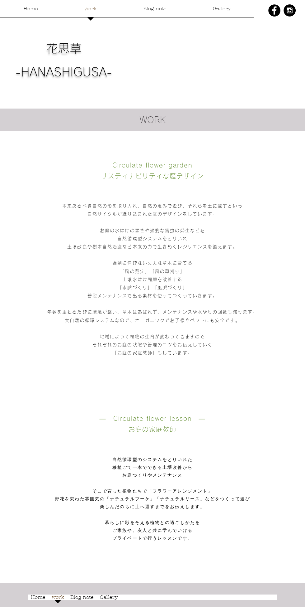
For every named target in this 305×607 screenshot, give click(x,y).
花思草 (64, 48)
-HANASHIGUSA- (64, 72)
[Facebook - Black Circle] (274, 10)
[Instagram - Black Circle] (290, 10)
